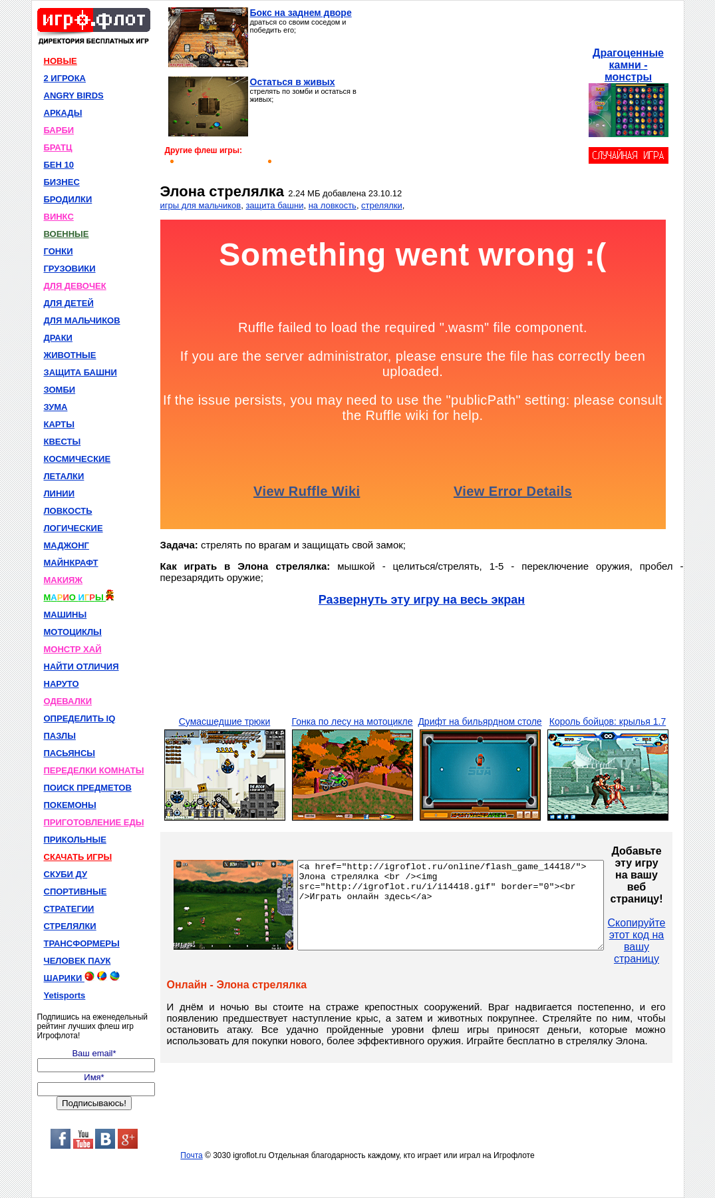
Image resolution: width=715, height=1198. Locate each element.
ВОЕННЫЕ (66, 234)
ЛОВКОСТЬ (68, 511)
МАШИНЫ (65, 615)
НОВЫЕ (60, 61)
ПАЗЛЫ (60, 736)
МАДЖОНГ (66, 545)
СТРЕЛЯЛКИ (70, 926)
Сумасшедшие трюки (225, 721)
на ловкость (333, 205)
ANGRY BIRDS (74, 95)
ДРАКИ (58, 338)
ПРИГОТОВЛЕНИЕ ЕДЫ (94, 822)
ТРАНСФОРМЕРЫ (82, 943)
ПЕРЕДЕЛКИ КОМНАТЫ (94, 770)
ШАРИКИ (82, 977)
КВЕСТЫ (62, 442)
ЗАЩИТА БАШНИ (80, 372)
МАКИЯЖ (63, 580)
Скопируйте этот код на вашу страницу (673, 940)
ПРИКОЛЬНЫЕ (75, 840)
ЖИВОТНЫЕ (70, 355)
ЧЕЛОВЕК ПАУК (77, 961)
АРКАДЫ (63, 113)
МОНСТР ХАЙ (73, 649)
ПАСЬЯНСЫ (70, 753)
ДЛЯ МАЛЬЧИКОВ (82, 320)
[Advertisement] (476, 90)
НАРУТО (61, 684)
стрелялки (381, 205)
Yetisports (65, 995)
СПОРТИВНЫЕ (75, 892)
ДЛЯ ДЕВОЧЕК (75, 286)
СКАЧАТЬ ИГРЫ (78, 857)
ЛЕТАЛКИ (64, 476)
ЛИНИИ (59, 494)
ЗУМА (56, 407)
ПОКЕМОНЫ (70, 805)
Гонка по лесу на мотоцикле (352, 721)
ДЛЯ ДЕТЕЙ (69, 303)
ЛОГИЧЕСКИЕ (73, 528)
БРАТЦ (58, 147)
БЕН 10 (59, 165)
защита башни (274, 205)
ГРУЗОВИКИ (70, 269)
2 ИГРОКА (65, 78)
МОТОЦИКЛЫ (73, 632)
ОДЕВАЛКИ (68, 701)
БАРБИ (59, 130)
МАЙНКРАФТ (71, 563)
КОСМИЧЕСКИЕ (77, 459)
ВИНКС (59, 217)
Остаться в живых (292, 82)
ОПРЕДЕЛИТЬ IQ (80, 718)
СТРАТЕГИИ (69, 909)
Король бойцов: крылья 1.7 (607, 721)
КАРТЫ (59, 424)
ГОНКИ (58, 251)
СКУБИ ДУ (66, 874)
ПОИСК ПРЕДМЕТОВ (88, 788)
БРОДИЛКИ (68, 199)
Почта (191, 1155)
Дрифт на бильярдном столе (479, 721)
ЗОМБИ (60, 390)
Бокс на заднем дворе (301, 12)
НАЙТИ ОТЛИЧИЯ (81, 667)
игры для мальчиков (200, 205)
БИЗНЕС (62, 182)
